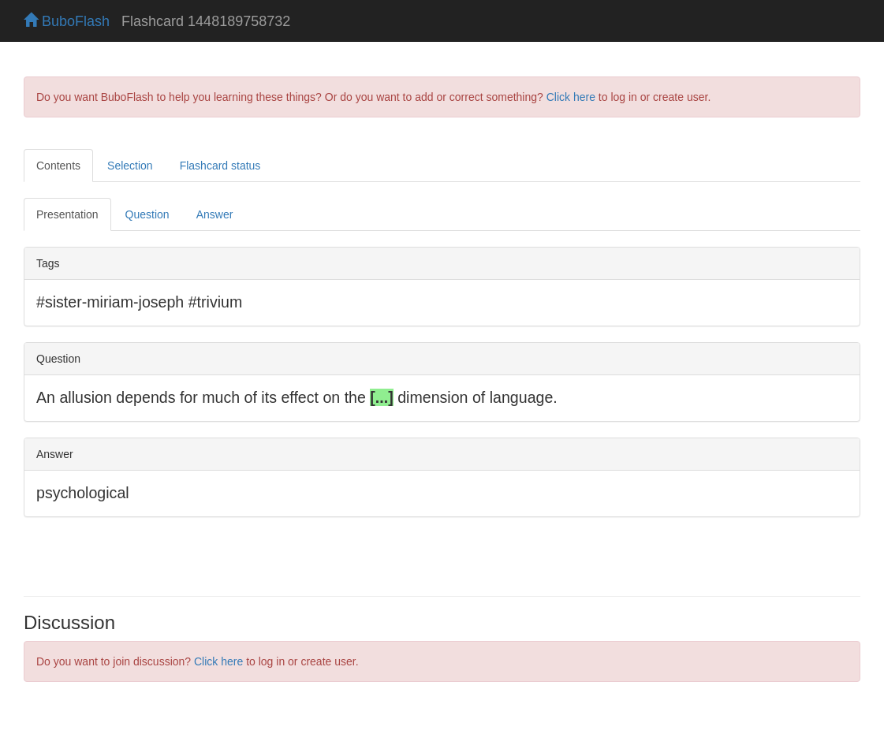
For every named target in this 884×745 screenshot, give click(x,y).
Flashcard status (220, 165)
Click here (570, 97)
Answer (214, 214)
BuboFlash (67, 21)
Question (147, 214)
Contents (58, 165)
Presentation (67, 214)
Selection (130, 165)
